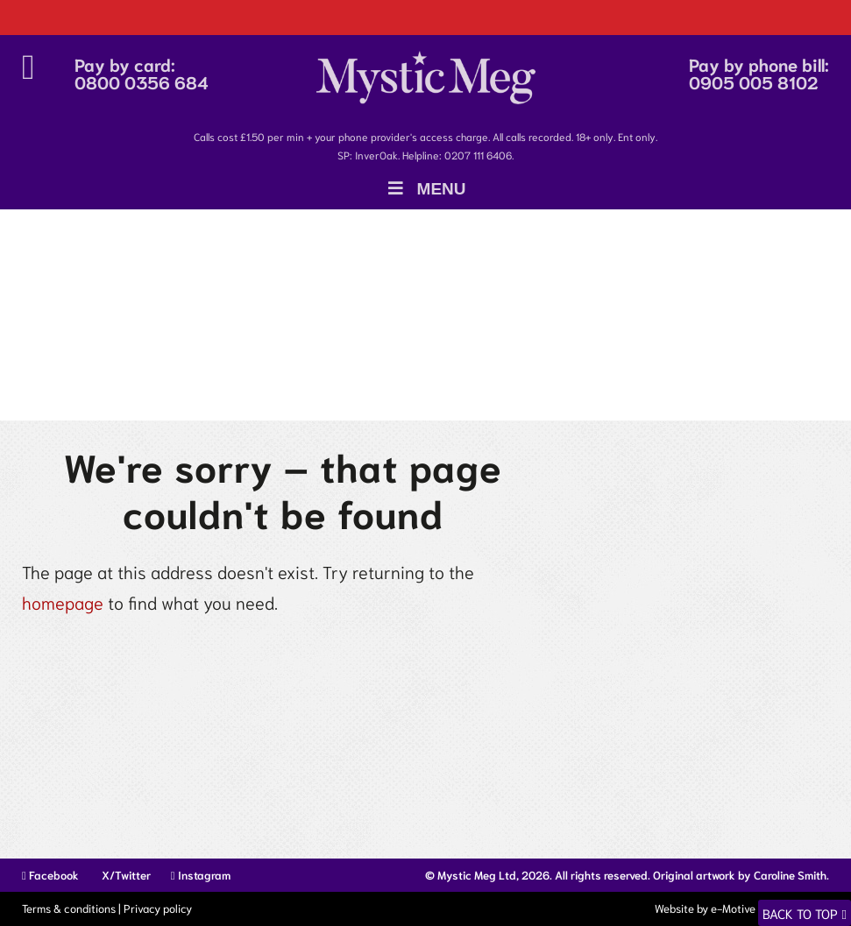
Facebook (50, 874)
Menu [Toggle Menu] (425, 189)
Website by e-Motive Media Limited (740, 908)
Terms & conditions (69, 908)
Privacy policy (158, 908)
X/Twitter (125, 874)
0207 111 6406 (478, 154)
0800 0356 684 (141, 81)
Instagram (200, 874)
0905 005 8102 (754, 81)
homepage (62, 601)
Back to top (800, 913)
